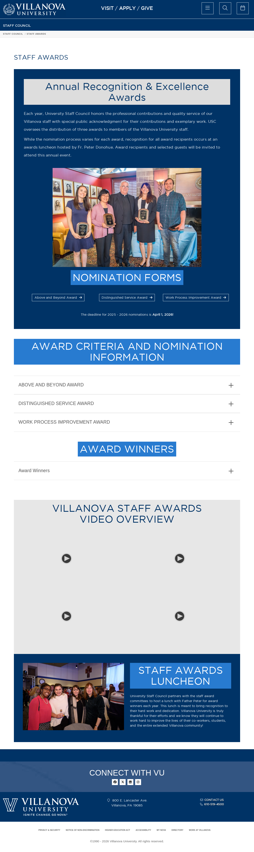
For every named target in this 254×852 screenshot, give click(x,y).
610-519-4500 (214, 804)
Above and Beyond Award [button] (58, 297)
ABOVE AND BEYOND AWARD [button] (126, 385)
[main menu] (208, 8)
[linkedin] (130, 782)
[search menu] (225, 8)
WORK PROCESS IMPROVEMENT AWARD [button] (126, 422)
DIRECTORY (177, 830)
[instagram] (138, 782)
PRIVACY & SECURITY (49, 830)
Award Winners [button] (126, 471)
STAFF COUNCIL (17, 25)
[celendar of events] (243, 8)
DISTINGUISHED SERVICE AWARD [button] (126, 404)
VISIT (107, 8)
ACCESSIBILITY (143, 830)
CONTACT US (214, 799)
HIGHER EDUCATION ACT (117, 830)
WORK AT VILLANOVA (200, 830)
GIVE (147, 8)
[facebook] (115, 782)
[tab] (127, 385)
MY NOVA (161, 830)
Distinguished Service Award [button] (127, 297)
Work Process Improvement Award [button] (195, 297)
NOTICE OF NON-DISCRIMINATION (82, 830)
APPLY (127, 8)
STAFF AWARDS (36, 34)
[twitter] (123, 782)
